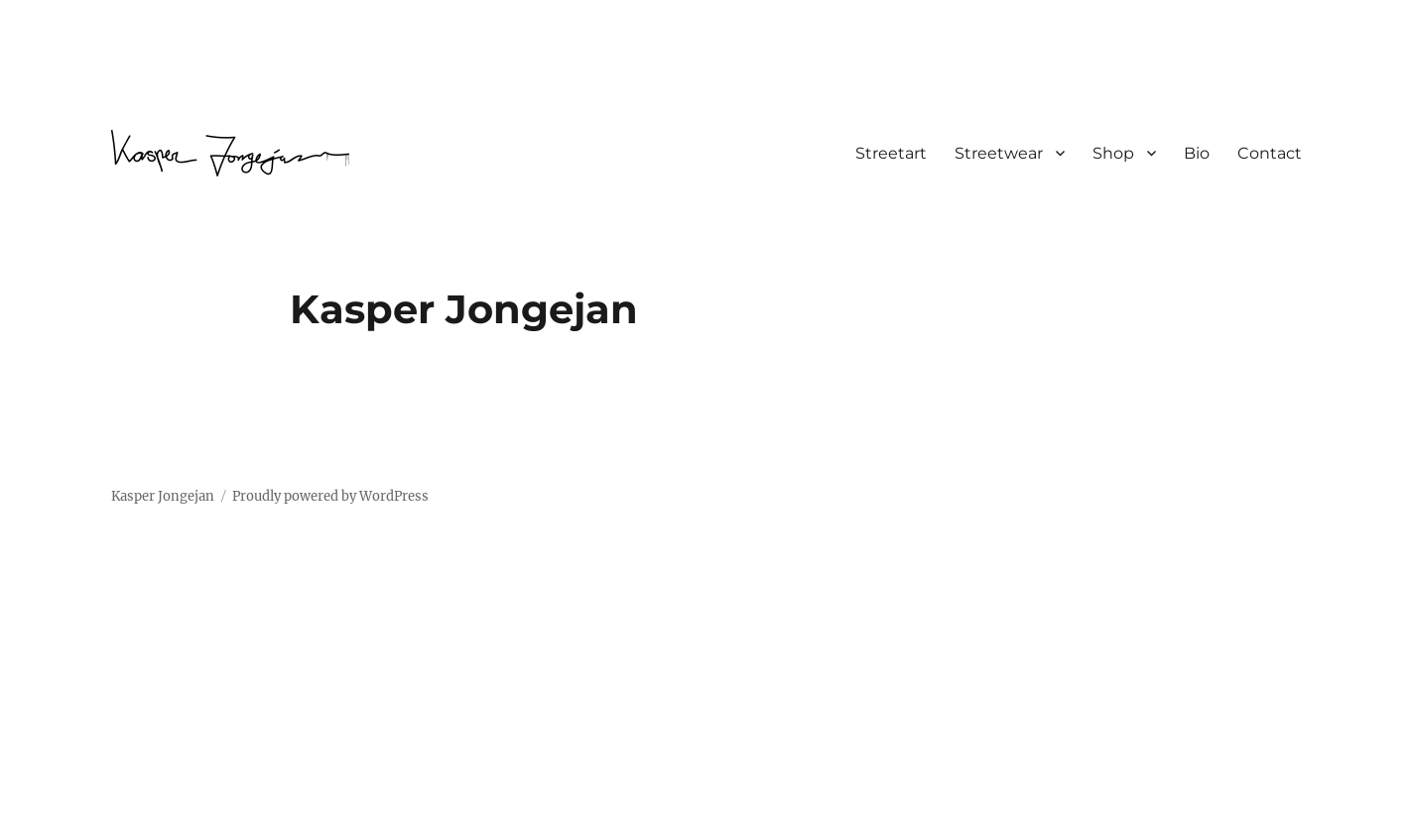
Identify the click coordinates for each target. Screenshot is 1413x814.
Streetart (891, 153)
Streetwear (999, 153)
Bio (1197, 153)
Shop (1113, 153)
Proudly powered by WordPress (330, 496)
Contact (1269, 153)
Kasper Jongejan (162, 496)
